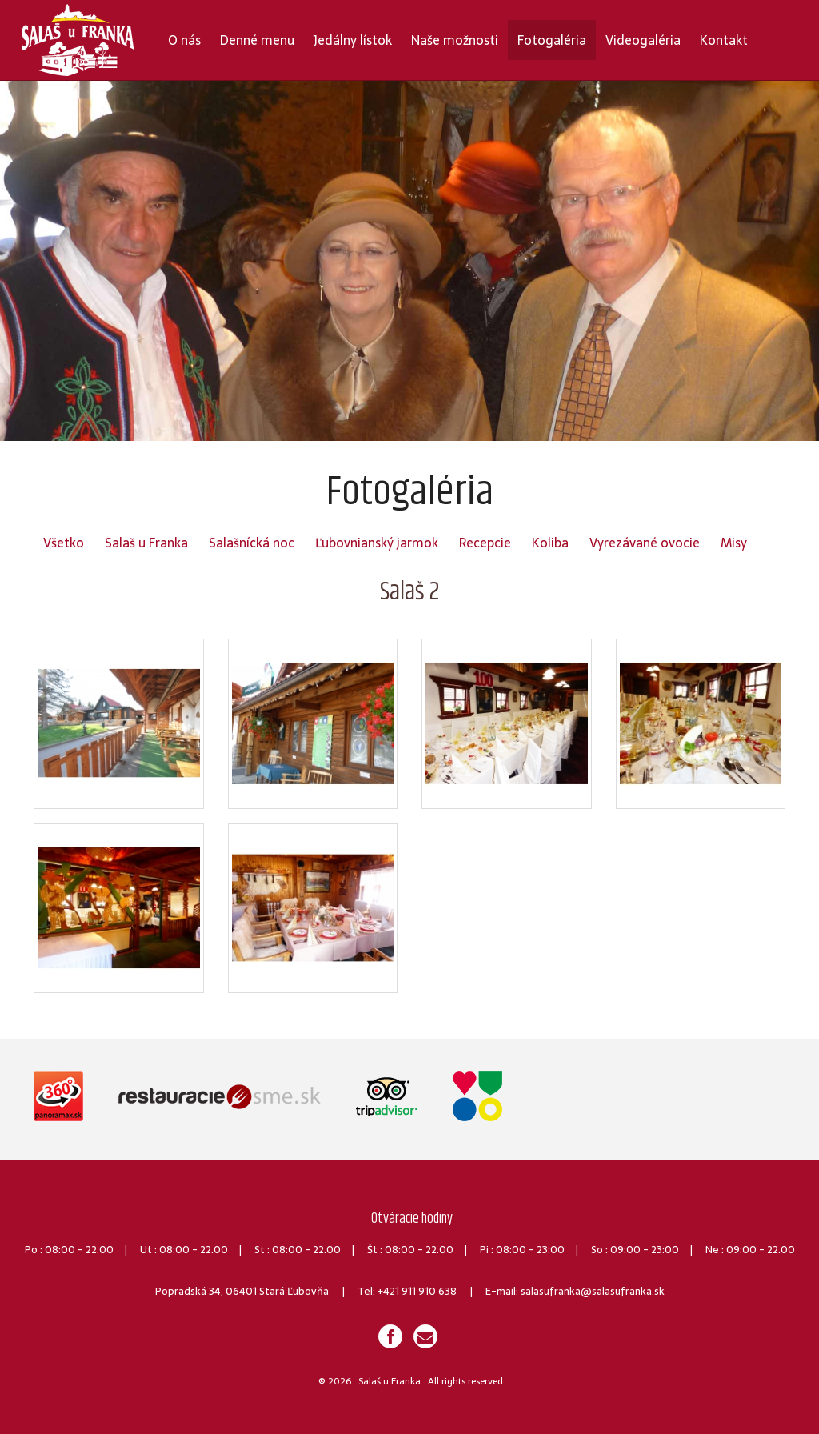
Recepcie (485, 542)
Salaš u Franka (146, 542)
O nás (184, 40)
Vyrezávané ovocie (644, 542)
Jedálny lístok (353, 40)
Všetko (63, 542)
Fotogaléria (551, 40)
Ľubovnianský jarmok (376, 542)
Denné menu (257, 40)
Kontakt (724, 40)
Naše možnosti (454, 40)
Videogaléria (643, 40)
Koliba (550, 542)
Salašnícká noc (251, 542)
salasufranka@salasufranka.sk (593, 1291)
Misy (734, 542)
